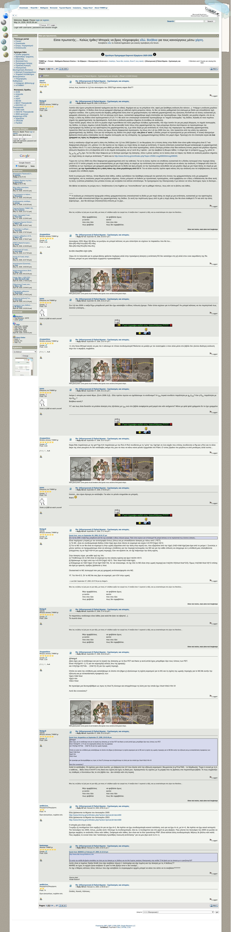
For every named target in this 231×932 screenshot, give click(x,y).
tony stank (18, 251)
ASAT (17, 98)
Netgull (43, 101)
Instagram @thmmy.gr (25, 83)
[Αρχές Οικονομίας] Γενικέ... (22, 215)
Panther (19, 123)
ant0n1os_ (44, 806)
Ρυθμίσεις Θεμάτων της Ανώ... (23, 180)
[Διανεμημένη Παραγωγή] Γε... (23, 174)
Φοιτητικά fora (22, 61)
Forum (18, 41)
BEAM (18, 101)
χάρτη (199, 40)
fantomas (44, 845)
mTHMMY (20, 85)
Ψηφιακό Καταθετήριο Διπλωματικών (23, 75)
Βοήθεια (152, 40)
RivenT (132, 61)
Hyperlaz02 (19, 293)
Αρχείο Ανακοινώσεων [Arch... (22, 270)
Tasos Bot (18, 217)
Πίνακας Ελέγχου (20, 129)
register (46, 20)
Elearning (20, 59)
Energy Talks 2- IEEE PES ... (22, 277)
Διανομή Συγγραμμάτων (25, 72)
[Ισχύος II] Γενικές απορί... (21, 257)
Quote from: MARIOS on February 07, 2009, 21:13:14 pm (88, 852)
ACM (18, 92)
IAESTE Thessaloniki (25, 112)
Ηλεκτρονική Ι (93, 61)
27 (57, 69)
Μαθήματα (44, 8)
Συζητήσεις (77, 8)
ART (17, 96)
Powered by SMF (101, 926)
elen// (42, 81)
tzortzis (126, 61)
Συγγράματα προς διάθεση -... (22, 305)
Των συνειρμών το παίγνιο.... (22, 194)
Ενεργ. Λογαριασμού (24, 45)
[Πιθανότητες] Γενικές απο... (22, 284)
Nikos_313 (18, 224)
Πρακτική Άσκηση (23, 65)
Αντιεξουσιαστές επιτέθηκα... (22, 201)
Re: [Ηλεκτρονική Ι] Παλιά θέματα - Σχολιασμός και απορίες (102, 81)
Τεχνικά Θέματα (65, 8)
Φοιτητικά (53, 8)
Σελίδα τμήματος (23, 54)
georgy (17, 203)
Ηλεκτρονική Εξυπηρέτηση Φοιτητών (23, 69)
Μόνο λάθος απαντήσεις (21, 187)
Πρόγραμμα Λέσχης (24, 63)
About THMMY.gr (101, 8)
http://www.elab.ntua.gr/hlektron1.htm (82, 854)
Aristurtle (19, 94)
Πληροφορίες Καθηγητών (20, 80)
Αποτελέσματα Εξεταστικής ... (22, 263)
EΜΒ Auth (20, 110)
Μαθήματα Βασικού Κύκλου (65, 61)
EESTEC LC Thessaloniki (19, 106)
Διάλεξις (17, 175)
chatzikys (112, 61)
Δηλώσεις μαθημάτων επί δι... (22, 236)
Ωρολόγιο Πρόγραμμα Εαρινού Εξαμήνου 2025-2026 (128, 55)
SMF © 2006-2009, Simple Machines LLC (121, 926)
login (38, 20)
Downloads (23, 8)
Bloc (118, 927)
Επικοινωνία (21, 48)
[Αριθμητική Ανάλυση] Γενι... (22, 298)
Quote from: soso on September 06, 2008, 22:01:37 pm (88, 535)
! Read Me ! (34, 8)
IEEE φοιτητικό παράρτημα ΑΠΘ (20, 115)
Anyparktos (45, 234)
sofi (16, 258)
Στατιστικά (17, 312)
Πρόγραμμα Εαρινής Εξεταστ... (23, 222)
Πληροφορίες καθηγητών (21, 291)
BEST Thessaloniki (24, 103)
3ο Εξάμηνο (82, 61)
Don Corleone (19, 210)
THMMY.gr (42, 61)
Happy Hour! (88, 8)
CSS (129, 927)
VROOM (19, 121)
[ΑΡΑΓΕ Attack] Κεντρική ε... (22, 243)
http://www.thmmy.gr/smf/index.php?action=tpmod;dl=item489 (95, 820)
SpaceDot (20, 118)
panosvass (18, 182)
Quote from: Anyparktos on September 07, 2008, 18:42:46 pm (90, 737)
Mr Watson (18, 307)
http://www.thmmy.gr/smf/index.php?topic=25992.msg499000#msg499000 (145, 156)
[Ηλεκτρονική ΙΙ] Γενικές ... (21, 250)
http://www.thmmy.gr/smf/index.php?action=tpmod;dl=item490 (95, 815)
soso (42, 298)
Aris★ (17, 244)
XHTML (124, 927)
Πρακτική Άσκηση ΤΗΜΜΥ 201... (23, 208)
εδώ (142, 40)
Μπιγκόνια (18, 189)
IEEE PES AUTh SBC (22, 279)
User (16, 265)
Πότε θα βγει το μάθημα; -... (22, 229)
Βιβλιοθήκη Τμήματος (25, 57)
